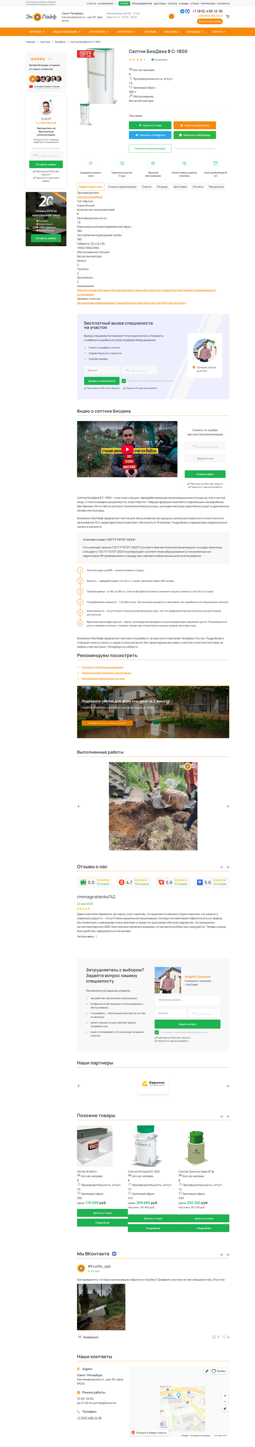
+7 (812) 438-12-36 (207, 11)
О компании (105, 3)
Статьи (194, 3)
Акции (124, 3)
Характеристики (91, 187)
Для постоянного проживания (192, 290)
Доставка (160, 3)
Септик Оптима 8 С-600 (144, 1171)
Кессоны (171, 31)
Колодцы (193, 31)
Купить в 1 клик (150, 125)
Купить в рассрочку (194, 125)
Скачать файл (205, 474)
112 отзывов (142, 884)
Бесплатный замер (210, 21)
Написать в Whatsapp (195, 135)
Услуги (91, 3)
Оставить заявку (46, 164)
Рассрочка (216, 187)
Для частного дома (156, 290)
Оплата (172, 3)
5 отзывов (181, 884)
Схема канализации (122, 187)
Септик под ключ (174, 303)
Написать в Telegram (150, 135)
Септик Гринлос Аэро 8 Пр (196, 1171)
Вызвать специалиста (102, 381)
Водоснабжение (65, 31)
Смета (146, 187)
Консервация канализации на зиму (103, 678)
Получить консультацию (150, 148)
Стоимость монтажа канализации (103, 667)
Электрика (124, 31)
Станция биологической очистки (137, 303)
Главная (30, 41)
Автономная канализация (95, 303)
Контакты (223, 3)
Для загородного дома (127, 290)
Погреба (150, 31)
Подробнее (102, 1222)
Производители (142, 3)
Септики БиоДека (89, 197)
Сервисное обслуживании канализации (106, 672)
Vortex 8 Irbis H (87, 1171)
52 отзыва (103, 884)
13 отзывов (219, 884)
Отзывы (183, 3)
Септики (35, 31)
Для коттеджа (87, 290)
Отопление (97, 31)
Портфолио (208, 3)
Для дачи (103, 290)
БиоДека (60, 41)
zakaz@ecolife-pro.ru (211, 15)
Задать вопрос (187, 1024)
